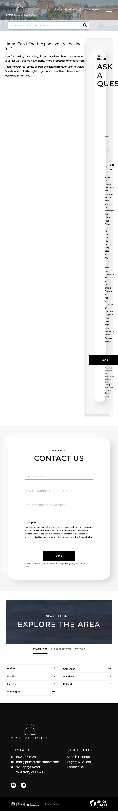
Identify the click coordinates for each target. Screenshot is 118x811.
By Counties (40, 649)
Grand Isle (68, 676)
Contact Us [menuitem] (75, 767)
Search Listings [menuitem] (78, 757)
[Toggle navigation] (109, 10)
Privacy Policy (85, 537)
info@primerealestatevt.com (35, 762)
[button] (85, 25)
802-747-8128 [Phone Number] (64, 9)
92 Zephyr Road (27, 769)
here (60, 66)
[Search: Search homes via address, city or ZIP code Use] (48, 25)
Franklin (11, 676)
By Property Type (61, 649)
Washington (13, 691)
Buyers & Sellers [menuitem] (79, 762)
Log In (84, 9)
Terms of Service (85, 564)
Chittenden (69, 668)
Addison (11, 668)
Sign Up (96, 9)
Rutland (67, 684)
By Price (80, 649)
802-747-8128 (23, 757)
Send (59, 555)
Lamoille (11, 684)
